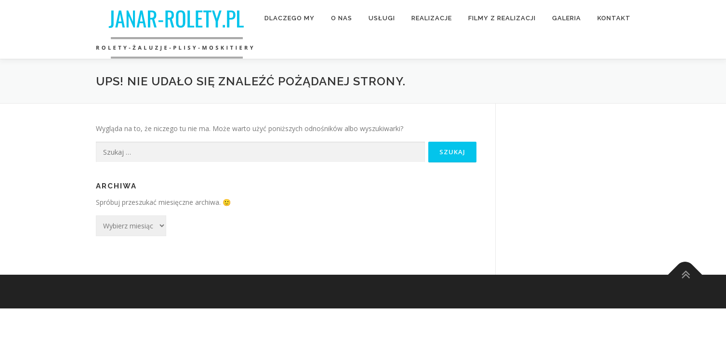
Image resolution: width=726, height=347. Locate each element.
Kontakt (614, 18)
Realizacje (431, 18)
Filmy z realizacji (502, 18)
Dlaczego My (289, 18)
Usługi (382, 18)
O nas (341, 18)
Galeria (566, 18)
